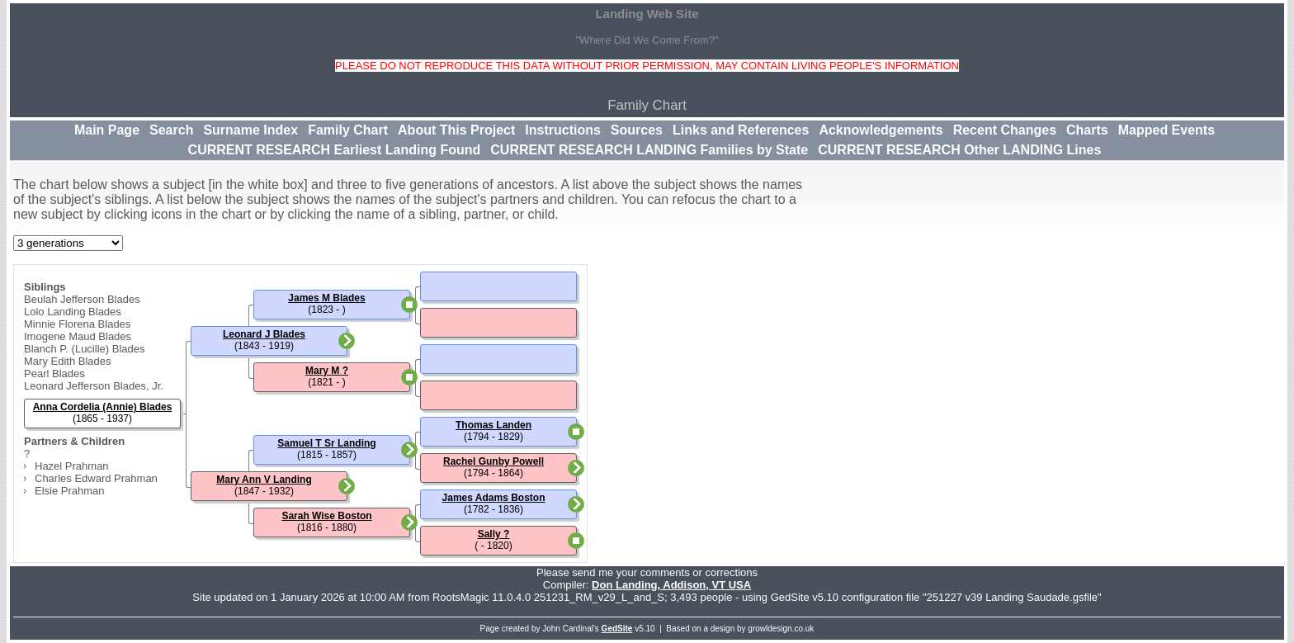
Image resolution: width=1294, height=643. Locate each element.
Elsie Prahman (70, 491)
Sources (637, 130)
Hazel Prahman (72, 466)
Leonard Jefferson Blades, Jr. (93, 386)
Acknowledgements (880, 130)
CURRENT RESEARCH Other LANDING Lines (959, 150)
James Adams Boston (493, 498)
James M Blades (326, 298)
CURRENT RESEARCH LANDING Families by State (649, 150)
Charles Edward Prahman (96, 478)
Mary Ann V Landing (264, 479)
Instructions (563, 130)
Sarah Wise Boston (326, 516)
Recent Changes (1004, 130)
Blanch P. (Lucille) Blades (84, 349)
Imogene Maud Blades (77, 336)
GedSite (617, 628)
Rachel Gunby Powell (493, 461)
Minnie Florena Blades (77, 324)
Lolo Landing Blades (72, 311)
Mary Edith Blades (67, 361)
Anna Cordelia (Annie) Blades (102, 407)
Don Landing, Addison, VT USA (671, 585)
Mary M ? (326, 370)
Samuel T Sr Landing (326, 443)
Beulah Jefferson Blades (82, 299)
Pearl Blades (54, 373)
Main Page (106, 130)
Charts (1087, 130)
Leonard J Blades (264, 334)
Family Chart (348, 130)
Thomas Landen (493, 425)
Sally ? (494, 534)
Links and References (741, 130)
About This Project (456, 130)
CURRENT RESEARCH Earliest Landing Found (334, 150)
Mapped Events (1166, 130)
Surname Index (250, 130)
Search (171, 130)
